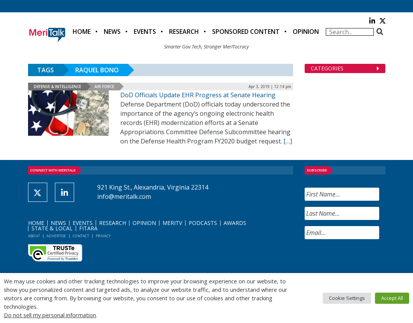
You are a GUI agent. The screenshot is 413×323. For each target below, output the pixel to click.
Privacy (103, 235)
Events (145, 31)
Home (82, 31)
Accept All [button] (392, 298)
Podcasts (203, 222)
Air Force (104, 86)
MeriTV (172, 222)
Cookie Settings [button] (347, 298)
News (112, 31)
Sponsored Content (246, 31)
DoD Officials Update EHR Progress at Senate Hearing (197, 95)
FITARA (88, 228)
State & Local (52, 228)
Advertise (56, 235)
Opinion (306, 31)
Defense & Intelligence (57, 86)
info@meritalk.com (124, 196)
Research (184, 31)
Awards (235, 222)
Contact (81, 235)
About (34, 235)
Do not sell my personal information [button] (50, 315)
